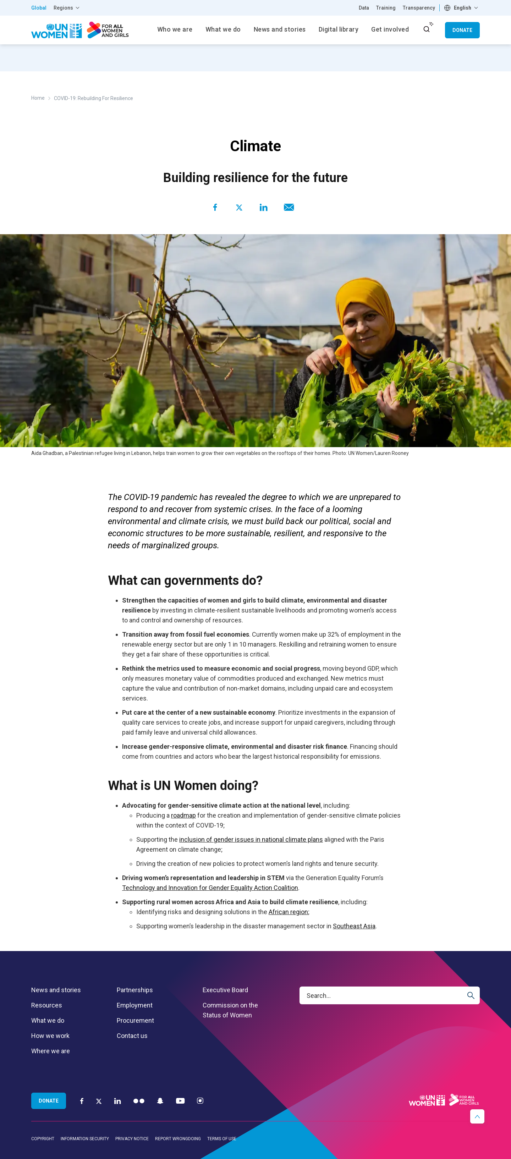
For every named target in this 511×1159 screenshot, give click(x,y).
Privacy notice (132, 1138)
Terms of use (221, 1138)
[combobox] (462, 7)
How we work (50, 1035)
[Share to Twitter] (239, 207)
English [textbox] (462, 8)
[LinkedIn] (117, 1100)
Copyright (42, 1138)
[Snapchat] (160, 1100)
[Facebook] (81, 1100)
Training (386, 8)
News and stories (56, 990)
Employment (135, 1005)
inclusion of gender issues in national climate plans (251, 839)
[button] (477, 1116)
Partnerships (135, 990)
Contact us (132, 1035)
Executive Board (225, 990)
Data (364, 8)
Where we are (50, 1051)
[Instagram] (200, 1100)
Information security (85, 1138)
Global (38, 8)
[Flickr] (138, 1100)
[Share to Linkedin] (263, 207)
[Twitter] (99, 1100)
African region (288, 912)
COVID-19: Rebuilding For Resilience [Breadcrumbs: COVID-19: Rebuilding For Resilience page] (93, 98)
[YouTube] (180, 1100)
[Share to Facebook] (215, 207)
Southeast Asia (354, 926)
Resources (46, 1005)
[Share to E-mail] (287, 207)
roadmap (183, 815)
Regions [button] (63, 8)
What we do (47, 1020)
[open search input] (426, 29)
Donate (462, 30)
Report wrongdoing (178, 1138)
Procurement (135, 1020)
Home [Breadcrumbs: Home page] (38, 98)
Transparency (419, 8)
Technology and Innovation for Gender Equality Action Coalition (210, 887)
